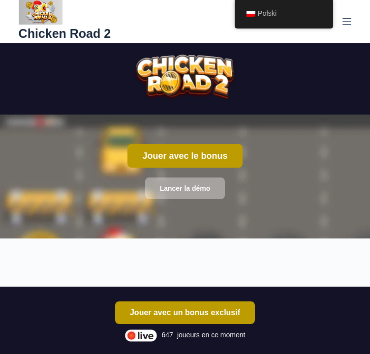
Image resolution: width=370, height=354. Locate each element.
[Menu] (346, 21)
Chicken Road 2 (65, 33)
